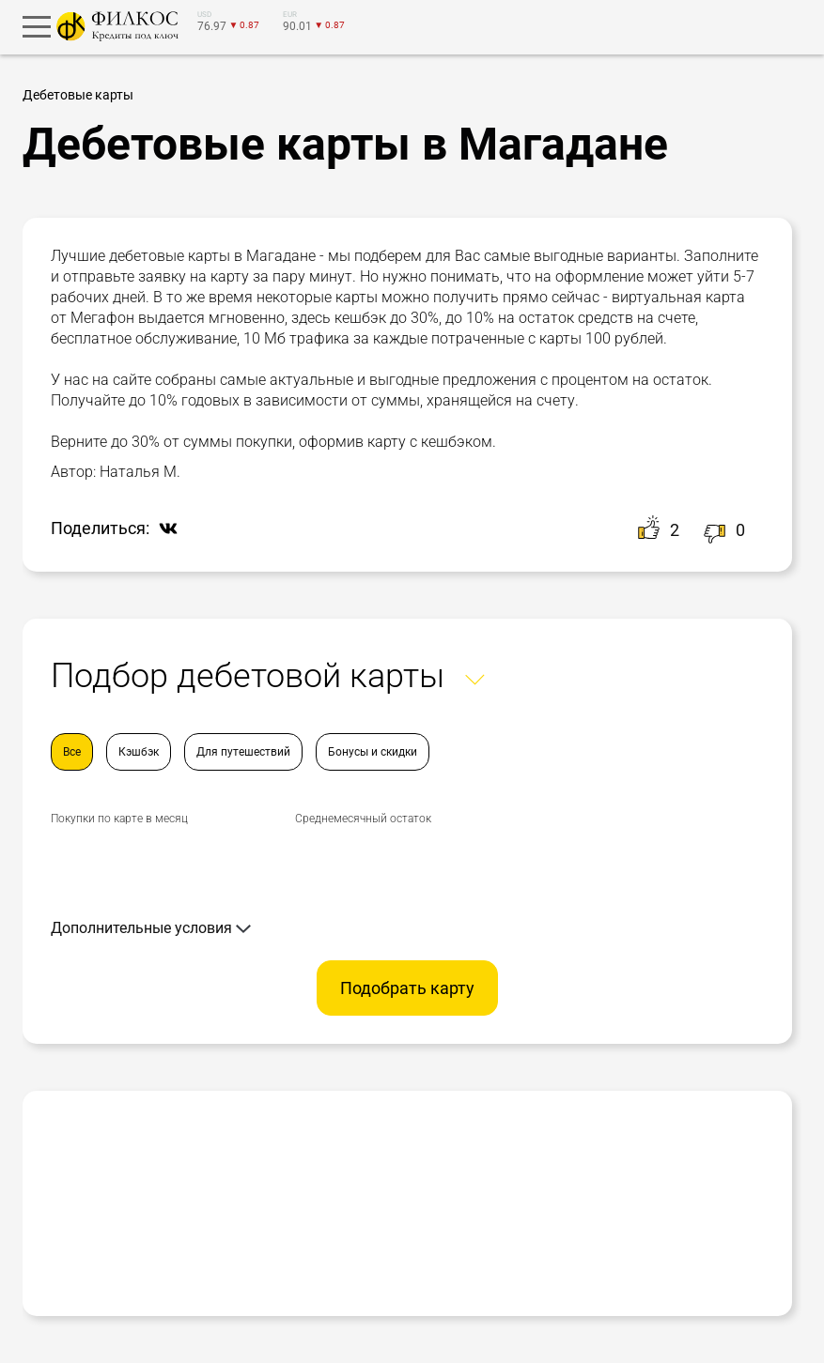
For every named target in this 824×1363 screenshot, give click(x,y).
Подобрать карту (407, 988)
